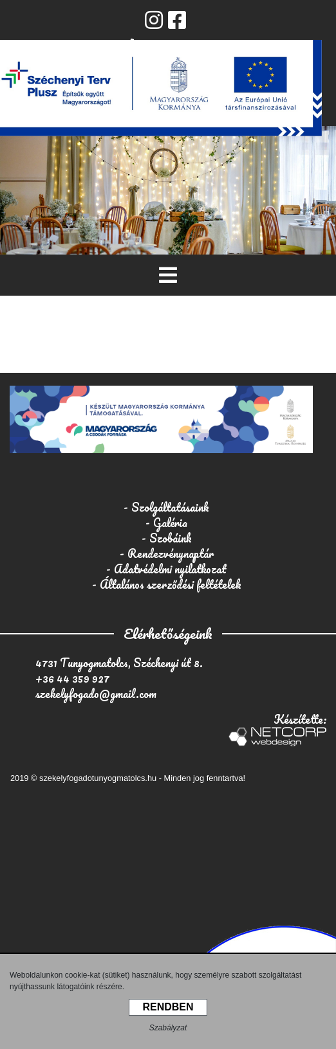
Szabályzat (168, 1027)
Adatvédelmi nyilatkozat (170, 569)
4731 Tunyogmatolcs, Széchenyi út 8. (119, 663)
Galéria (170, 522)
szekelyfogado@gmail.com (95, 694)
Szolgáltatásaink (170, 507)
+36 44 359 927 (72, 678)
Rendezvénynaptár (170, 553)
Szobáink (170, 538)
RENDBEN (167, 1006)
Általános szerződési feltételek (170, 584)
